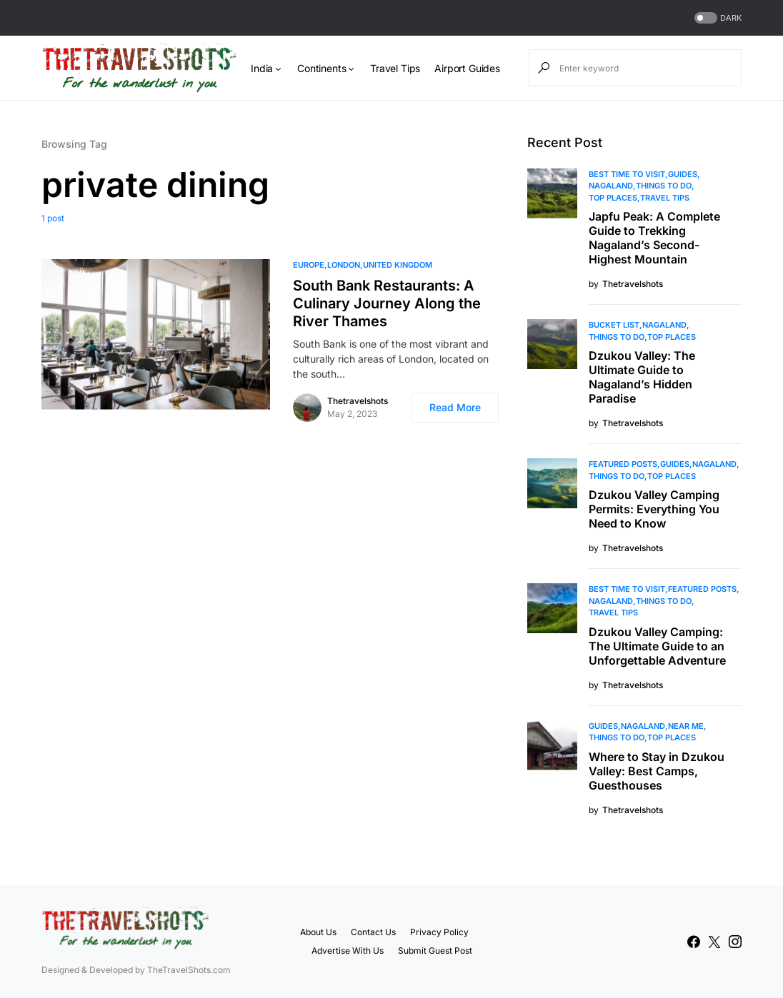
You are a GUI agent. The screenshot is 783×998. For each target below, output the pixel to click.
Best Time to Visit (627, 174)
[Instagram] (735, 941)
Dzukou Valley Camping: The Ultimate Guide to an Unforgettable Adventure (657, 646)
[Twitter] (714, 941)
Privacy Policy (439, 932)
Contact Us (373, 932)
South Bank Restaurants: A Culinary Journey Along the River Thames (387, 303)
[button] (717, 18)
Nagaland (611, 186)
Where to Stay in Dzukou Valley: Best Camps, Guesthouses (656, 771)
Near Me (686, 726)
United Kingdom (397, 265)
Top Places (613, 198)
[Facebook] (693, 941)
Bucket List (614, 325)
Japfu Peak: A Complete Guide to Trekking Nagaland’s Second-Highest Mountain (654, 237)
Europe (308, 265)
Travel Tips (664, 198)
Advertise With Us (347, 950)
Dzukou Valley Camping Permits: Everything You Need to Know (654, 509)
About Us (318, 932)
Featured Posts (623, 464)
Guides (682, 174)
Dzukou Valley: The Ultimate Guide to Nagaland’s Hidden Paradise (642, 376)
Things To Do (664, 186)
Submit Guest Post (435, 950)
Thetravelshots (357, 400)
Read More (455, 407)
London (343, 265)
